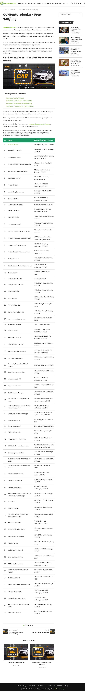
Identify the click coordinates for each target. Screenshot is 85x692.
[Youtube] (82, 10)
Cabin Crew (44, 3)
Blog (66, 686)
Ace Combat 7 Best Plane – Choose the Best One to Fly (76, 51)
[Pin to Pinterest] (30, 626)
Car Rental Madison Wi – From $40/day (19, 101)
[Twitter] (76, 10)
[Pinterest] (80, 10)
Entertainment (70, 3)
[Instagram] (78, 10)
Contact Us (41, 686)
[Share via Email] (32, 626)
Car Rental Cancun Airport (15, 99)
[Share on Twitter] (28, 626)
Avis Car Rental (13, 145)
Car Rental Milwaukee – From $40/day (19, 104)
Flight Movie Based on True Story (75, 29)
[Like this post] (24, 626)
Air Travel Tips (35, 3)
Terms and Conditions (55, 686)
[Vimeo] (84, 10)
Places (78, 3)
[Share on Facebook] (26, 626)
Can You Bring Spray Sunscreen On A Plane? (76, 39)
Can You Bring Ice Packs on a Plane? (76, 72)
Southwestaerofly (59, 689)
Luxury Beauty (59, 3)
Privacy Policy (21, 686)
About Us (32, 686)
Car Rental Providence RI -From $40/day (19, 107)
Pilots (51, 3)
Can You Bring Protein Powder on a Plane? (76, 61)
